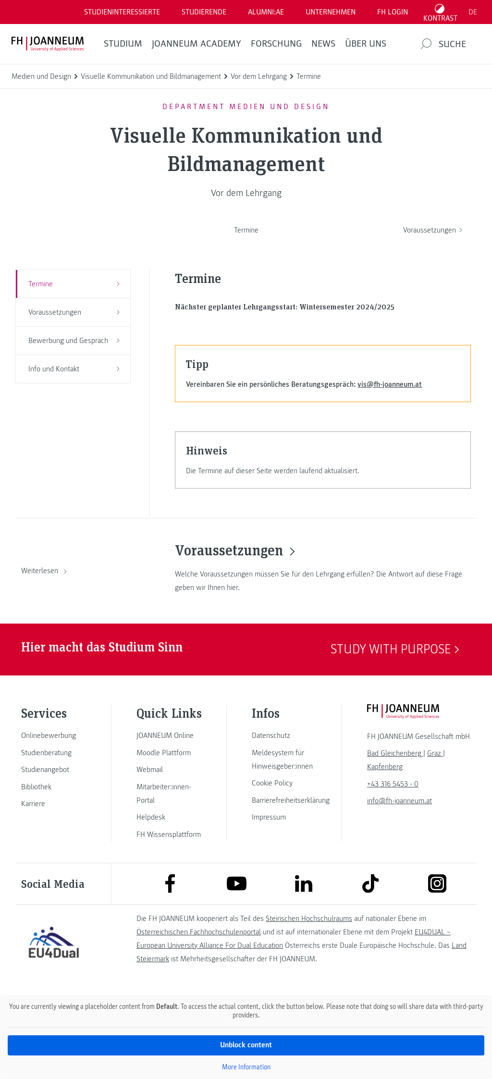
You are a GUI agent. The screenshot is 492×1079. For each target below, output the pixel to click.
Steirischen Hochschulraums (309, 918)
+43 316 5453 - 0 (392, 784)
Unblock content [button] (246, 1045)
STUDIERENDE (204, 12)
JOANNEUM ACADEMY (196, 43)
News (323, 43)
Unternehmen (331, 12)
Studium (123, 43)
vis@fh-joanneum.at (389, 384)
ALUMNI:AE (266, 12)
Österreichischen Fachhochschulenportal (198, 932)
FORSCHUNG (276, 43)
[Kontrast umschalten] (440, 12)
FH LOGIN (392, 12)
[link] (53, 735)
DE (472, 12)
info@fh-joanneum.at (399, 801)
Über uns (365, 43)
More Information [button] (246, 1067)
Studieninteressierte (122, 12)
